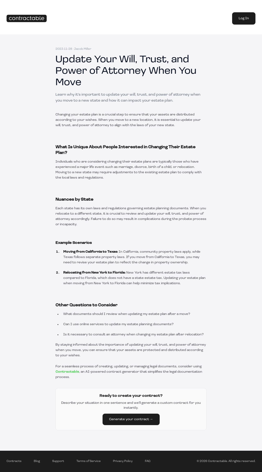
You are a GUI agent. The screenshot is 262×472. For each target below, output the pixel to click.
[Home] (27, 18)
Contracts (14, 461)
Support (58, 461)
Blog (37, 461)
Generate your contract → (131, 419)
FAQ (147, 461)
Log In (244, 18)
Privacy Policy (123, 461)
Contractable (67, 372)
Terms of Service (88, 461)
